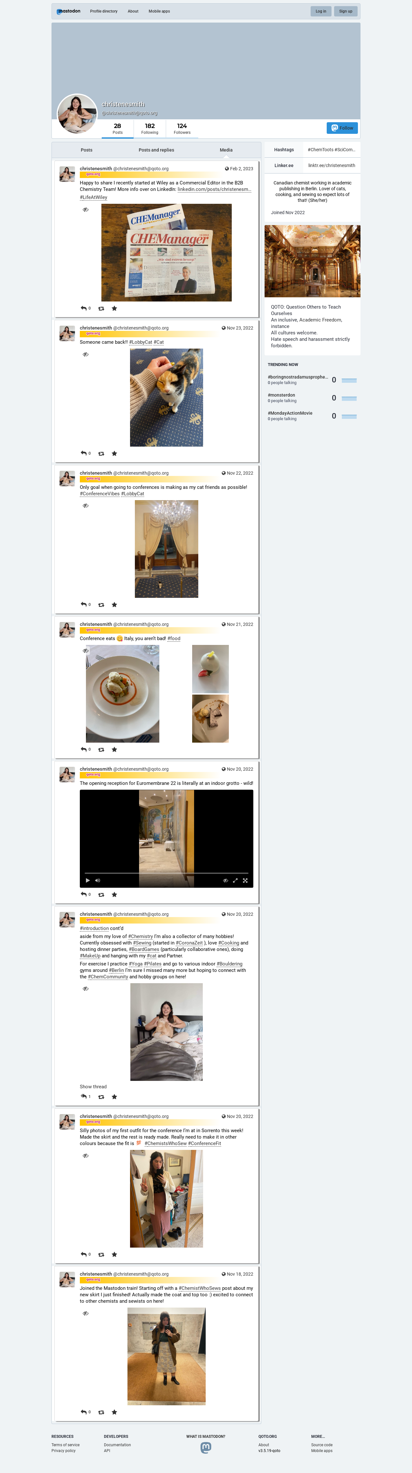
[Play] (88, 880)
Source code (321, 1445)
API (107, 1450)
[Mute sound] (98, 880)
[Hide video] (225, 880)
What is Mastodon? (205, 1436)
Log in (321, 11)
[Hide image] (85, 209)
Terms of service (66, 1445)
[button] (166, 838)
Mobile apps (159, 11)
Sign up (345, 11)
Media (226, 150)
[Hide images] (85, 650)
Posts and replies (156, 150)
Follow (342, 127)
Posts (86, 150)
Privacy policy (64, 1450)
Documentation (117, 1445)
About (133, 11)
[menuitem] (166, 838)
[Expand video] (235, 880)
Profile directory (103, 11)
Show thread (93, 1087)
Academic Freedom (320, 320)
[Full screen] (245, 880)
